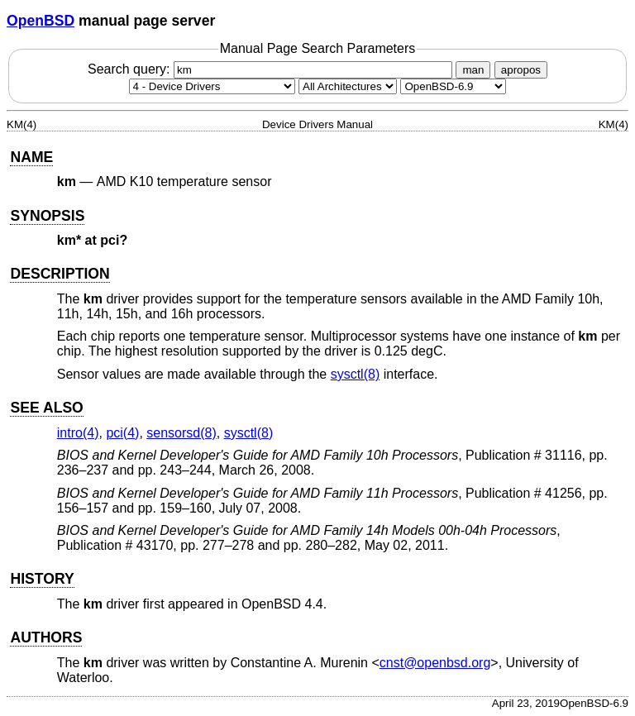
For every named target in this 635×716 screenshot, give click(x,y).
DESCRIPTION (59, 273)
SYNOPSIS (47, 216)
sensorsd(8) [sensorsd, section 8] (181, 433)
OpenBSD (40, 20)
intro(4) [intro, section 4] (78, 433)
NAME (31, 157)
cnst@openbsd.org (435, 663)
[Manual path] (453, 86)
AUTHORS (46, 637)
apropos (521, 70)
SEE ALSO (46, 407)
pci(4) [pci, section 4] (122, 433)
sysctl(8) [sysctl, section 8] (355, 374)
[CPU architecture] (347, 86)
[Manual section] (212, 86)
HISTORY (42, 578)
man (473, 70)
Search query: (272, 69)
